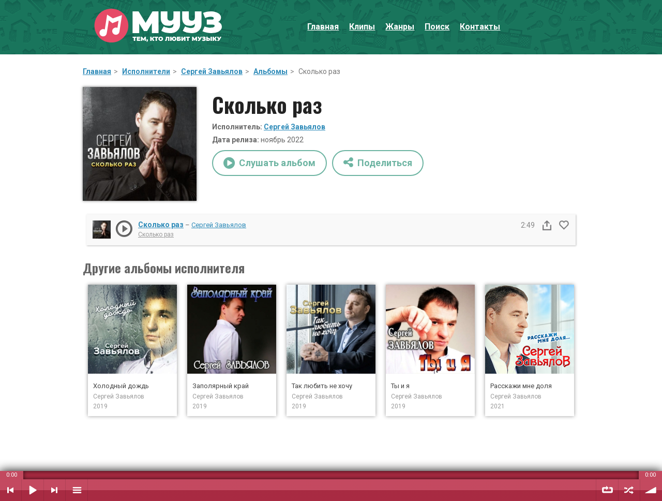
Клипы (362, 27)
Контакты (480, 27)
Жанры (399, 27)
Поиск (437, 27)
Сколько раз (161, 224)
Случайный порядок (629, 490)
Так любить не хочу (322, 386)
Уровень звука (651, 490)
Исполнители (146, 71)
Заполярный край (220, 386)
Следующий (54, 490)
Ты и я (400, 386)
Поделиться (377, 162)
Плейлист (76, 490)
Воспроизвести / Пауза (32, 490)
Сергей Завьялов (212, 71)
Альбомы (270, 71)
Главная (323, 27)
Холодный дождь (121, 386)
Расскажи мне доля (521, 386)
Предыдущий (10, 490)
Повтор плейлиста (607, 490)
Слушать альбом (269, 163)
